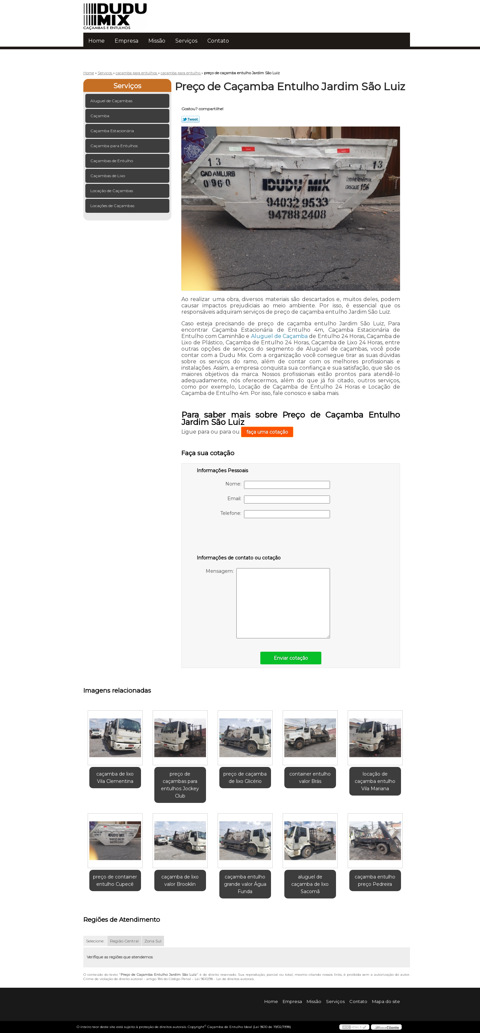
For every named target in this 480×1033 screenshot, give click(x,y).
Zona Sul (152, 940)
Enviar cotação (291, 658)
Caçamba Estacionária (112, 130)
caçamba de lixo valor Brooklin (180, 880)
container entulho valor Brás (310, 777)
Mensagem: (268, 603)
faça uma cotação (267, 432)
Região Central (124, 940)
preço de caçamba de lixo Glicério (245, 777)
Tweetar (190, 119)
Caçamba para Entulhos (114, 145)
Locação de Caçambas (112, 190)
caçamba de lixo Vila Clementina (115, 777)
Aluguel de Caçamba (279, 336)
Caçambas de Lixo (108, 175)
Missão (156, 41)
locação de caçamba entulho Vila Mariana (375, 781)
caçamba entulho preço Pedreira (375, 880)
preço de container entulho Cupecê (115, 880)
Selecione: (95, 940)
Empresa (126, 41)
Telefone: (275, 514)
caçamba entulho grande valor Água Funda (245, 884)
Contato (218, 41)
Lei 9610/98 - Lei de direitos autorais (224, 979)
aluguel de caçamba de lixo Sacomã (310, 884)
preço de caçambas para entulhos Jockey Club (180, 785)
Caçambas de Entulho (112, 160)
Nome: (277, 485)
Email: (278, 500)
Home (96, 41)
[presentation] (239, 538)
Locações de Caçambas (112, 205)
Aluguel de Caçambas (111, 100)
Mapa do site (386, 1001)
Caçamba (100, 115)
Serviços (186, 41)
